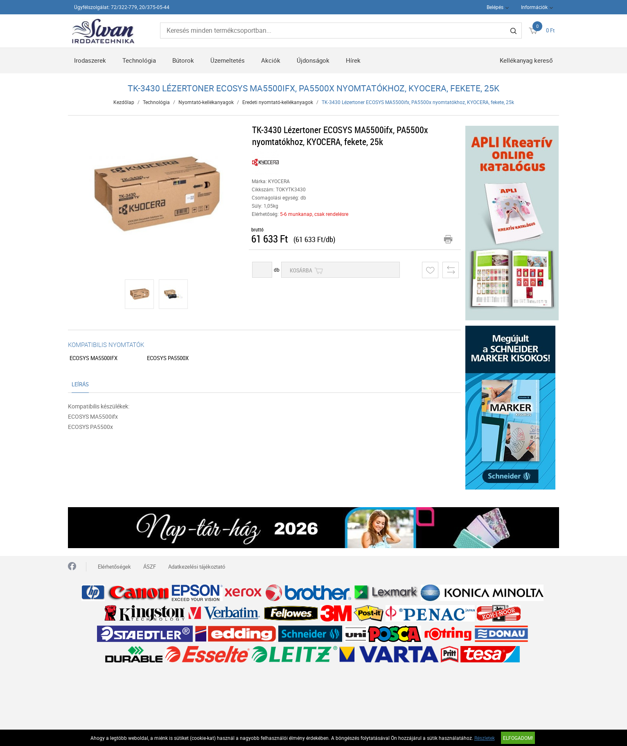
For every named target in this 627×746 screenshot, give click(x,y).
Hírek (353, 60)
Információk (534, 7)
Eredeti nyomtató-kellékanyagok (277, 102)
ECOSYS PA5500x (168, 358)
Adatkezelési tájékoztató (196, 566)
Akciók (270, 60)
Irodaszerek (90, 60)
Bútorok (183, 60)
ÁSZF (149, 566)
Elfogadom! (518, 738)
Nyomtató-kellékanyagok (206, 102)
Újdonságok (313, 60)
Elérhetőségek (114, 566)
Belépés (495, 7)
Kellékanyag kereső (526, 60)
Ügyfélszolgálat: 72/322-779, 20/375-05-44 (121, 7)
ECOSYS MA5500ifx (93, 358)
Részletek (484, 738)
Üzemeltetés (227, 60)
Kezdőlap (123, 102)
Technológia (139, 60)
